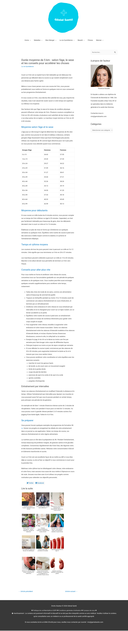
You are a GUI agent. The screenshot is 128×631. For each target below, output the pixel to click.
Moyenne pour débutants (36, 210)
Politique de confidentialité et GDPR (43, 611)
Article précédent (26, 592)
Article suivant (70, 592)
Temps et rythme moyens (36, 244)
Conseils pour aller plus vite (37, 269)
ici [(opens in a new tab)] (22, 428)
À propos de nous (90, 611)
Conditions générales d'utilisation (70, 611)
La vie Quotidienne (27, 66)
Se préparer (28, 420)
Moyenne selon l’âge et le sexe (39, 126)
